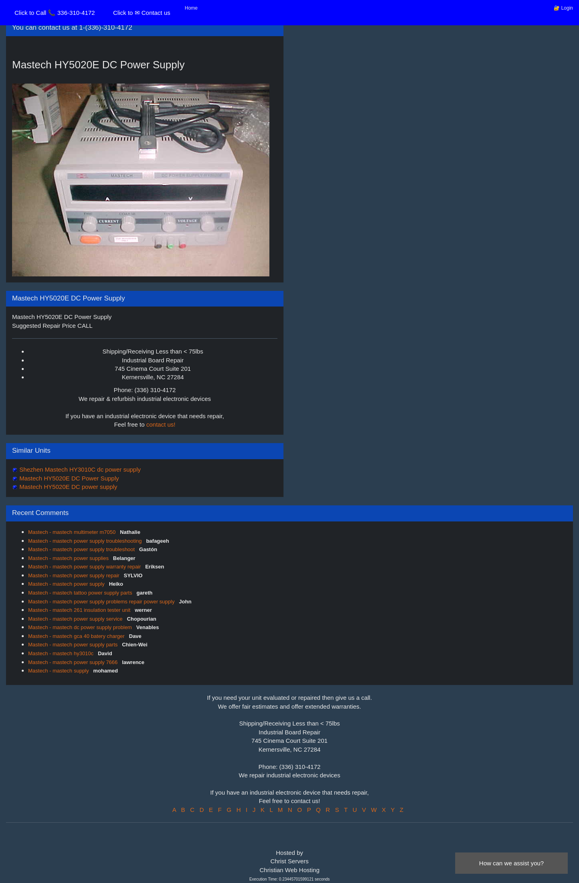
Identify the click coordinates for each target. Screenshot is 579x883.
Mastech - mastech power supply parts (73, 645)
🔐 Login (563, 8)
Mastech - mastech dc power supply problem (80, 627)
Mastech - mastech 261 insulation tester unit (80, 610)
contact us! (161, 424)
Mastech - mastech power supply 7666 (73, 662)
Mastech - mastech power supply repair (74, 575)
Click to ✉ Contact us (141, 12)
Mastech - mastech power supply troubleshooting (85, 541)
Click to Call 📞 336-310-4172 (54, 12)
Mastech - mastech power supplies (69, 558)
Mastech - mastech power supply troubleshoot (82, 549)
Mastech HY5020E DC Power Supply (68, 478)
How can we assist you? (511, 863)
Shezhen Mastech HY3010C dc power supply (79, 469)
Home (191, 8)
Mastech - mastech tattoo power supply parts (80, 593)
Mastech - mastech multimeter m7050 (72, 532)
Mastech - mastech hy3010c (61, 653)
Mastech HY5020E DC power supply (67, 486)
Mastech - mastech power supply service (76, 619)
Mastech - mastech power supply (67, 584)
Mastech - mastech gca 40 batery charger (77, 636)
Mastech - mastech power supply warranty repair (85, 567)
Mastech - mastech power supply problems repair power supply (102, 602)
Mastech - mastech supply (59, 671)
